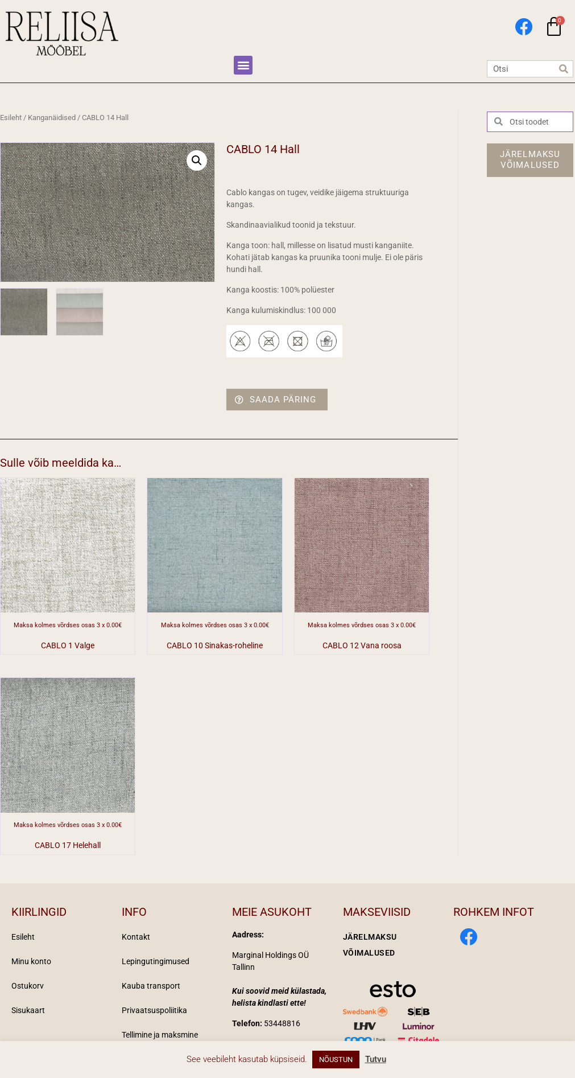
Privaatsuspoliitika (154, 1010)
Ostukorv (27, 985)
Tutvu (375, 1059)
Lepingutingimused (155, 961)
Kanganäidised (52, 117)
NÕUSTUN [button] (336, 1059)
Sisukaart (28, 1010)
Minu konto (31, 961)
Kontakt (136, 936)
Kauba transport (151, 985)
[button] (243, 65)
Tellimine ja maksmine (160, 1034)
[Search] (564, 69)
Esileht (11, 117)
